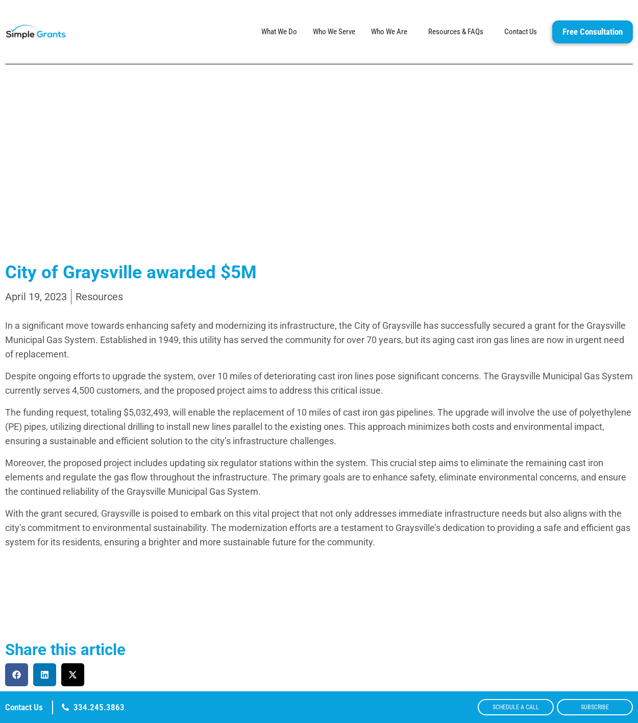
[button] (16, 674)
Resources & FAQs (458, 32)
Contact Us (520, 32)
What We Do (279, 32)
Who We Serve (334, 32)
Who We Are (391, 32)
